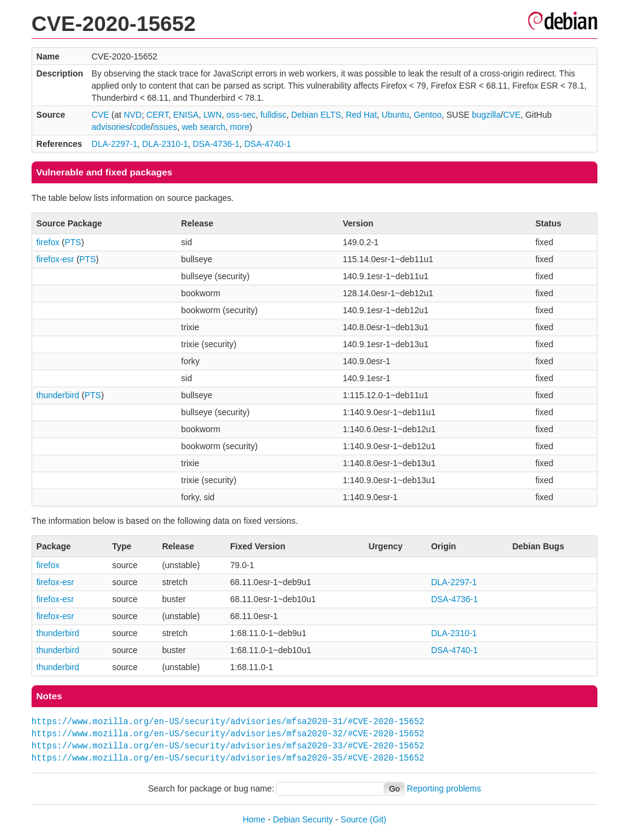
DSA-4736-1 (215, 144)
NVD (133, 115)
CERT (157, 115)
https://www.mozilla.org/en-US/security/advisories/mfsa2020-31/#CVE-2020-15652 (228, 721)
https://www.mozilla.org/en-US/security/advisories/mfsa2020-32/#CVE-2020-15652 (228, 733)
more (240, 127)
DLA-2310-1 (165, 144)
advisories (111, 127)
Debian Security (303, 819)
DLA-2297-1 (115, 144)
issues (165, 127)
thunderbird (58, 395)
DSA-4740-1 (267, 144)
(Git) (378, 819)
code (141, 127)
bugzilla (486, 115)
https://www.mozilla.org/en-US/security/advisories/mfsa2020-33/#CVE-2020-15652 (228, 745)
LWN (212, 115)
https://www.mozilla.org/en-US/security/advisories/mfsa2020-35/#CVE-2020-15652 (228, 758)
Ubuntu (395, 115)
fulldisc (273, 115)
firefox (47, 242)
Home (254, 819)
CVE (100, 115)
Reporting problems (444, 788)
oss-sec (241, 115)
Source (354, 819)
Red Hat (360, 115)
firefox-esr (55, 259)
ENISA (186, 115)
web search (203, 127)
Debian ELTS (316, 115)
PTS (72, 242)
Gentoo (428, 115)
